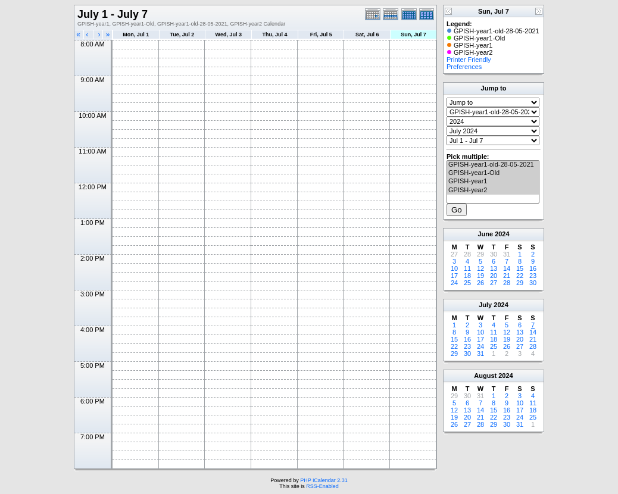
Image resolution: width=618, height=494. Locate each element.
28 (506, 282)
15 (519, 268)
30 (532, 282)
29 (519, 282)
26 (480, 282)
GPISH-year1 (493, 181)
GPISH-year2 (493, 190)
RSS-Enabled (322, 486)
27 (493, 282)
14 (506, 268)
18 (467, 275)
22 (519, 275)
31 (480, 353)
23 (532, 275)
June (485, 233)
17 (454, 275)
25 (467, 282)
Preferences (464, 66)
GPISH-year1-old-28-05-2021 (493, 165)
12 (480, 268)
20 (493, 275)
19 (480, 275)
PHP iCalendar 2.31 (323, 480)
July (485, 304)
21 (506, 275)
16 (532, 268)
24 (454, 282)
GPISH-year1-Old (493, 173)
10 (454, 268)
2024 (502, 233)
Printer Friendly (469, 59)
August (485, 375)
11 (467, 268)
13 (493, 268)
